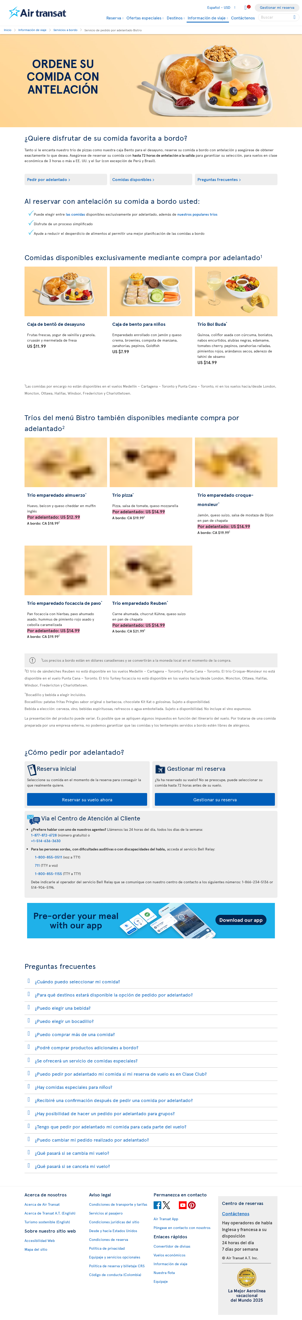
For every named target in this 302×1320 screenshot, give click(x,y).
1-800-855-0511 (48, 857)
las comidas (75, 214)
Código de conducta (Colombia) (115, 1274)
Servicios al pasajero (106, 1213)
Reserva (113, 17)
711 (37, 865)
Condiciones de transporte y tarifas (118, 1204)
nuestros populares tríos (197, 214)
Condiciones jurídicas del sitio (114, 1221)
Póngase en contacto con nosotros (182, 1227)
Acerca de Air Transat (42, 1204)
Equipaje (161, 1281)
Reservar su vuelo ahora (87, 799)
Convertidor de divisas (172, 1246)
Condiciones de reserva (108, 1239)
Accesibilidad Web (40, 1240)
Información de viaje (207, 17)
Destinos (175, 17)
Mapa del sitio (36, 1249)
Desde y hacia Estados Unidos (113, 1230)
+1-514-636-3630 (46, 840)
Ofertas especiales (143, 17)
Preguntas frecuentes (217, 179)
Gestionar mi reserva (277, 7)
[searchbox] (278, 17)
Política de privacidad (107, 1248)
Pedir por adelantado (47, 179)
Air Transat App (166, 1218)
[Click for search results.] (294, 17)
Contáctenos (243, 17)
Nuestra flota (164, 1272)
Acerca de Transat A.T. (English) (50, 1213)
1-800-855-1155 (48, 873)
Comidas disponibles (131, 179)
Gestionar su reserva (215, 799)
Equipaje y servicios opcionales (114, 1257)
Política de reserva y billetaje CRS (117, 1265)
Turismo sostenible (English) (47, 1221)
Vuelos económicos (169, 1255)
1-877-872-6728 (44, 835)
